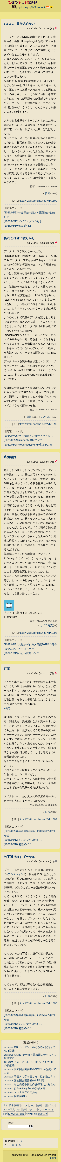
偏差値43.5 (15, 1096)
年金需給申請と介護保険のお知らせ (30, 1084)
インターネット (46, 1109)
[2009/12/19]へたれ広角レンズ (21, 653)
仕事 (24, 1109)
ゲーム (32, 1105)
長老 (8, 708)
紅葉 (7, 668)
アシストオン (16, 874)
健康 (39, 1105)
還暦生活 (42, 1114)
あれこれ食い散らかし (19, 238)
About (41, 7)
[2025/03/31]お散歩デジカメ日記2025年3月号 (30, 644)
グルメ (51, 1105)
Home (23, 7)
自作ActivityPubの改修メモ (24, 1088)
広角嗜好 (10, 457)
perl (5, 1114)
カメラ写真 (48, 625)
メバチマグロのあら (20, 1092)
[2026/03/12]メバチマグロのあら (23, 221)
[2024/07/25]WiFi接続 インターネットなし (28, 435)
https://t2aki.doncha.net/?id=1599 (38, 424)
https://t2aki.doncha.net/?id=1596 (38, 1003)
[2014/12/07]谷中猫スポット (20, 648)
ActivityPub (31, 1114)
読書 (11, 1105)
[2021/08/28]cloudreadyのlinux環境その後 (28, 444)
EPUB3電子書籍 (16, 1114)
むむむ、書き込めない (19, 23)
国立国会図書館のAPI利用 (24, 1080)
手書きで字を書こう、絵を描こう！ (30, 1076)
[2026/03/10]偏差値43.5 (17, 225)
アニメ (24, 1105)
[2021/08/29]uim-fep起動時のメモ (23, 440)
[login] (52, 1157)
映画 (17, 1105)
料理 (44, 1105)
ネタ (18, 1109)
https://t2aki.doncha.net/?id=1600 (38, 200)
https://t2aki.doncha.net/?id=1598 (38, 632)
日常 (51, 193)
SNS (33, 7)
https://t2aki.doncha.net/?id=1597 (38, 819)
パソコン (49, 416)
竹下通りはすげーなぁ (19, 857)
